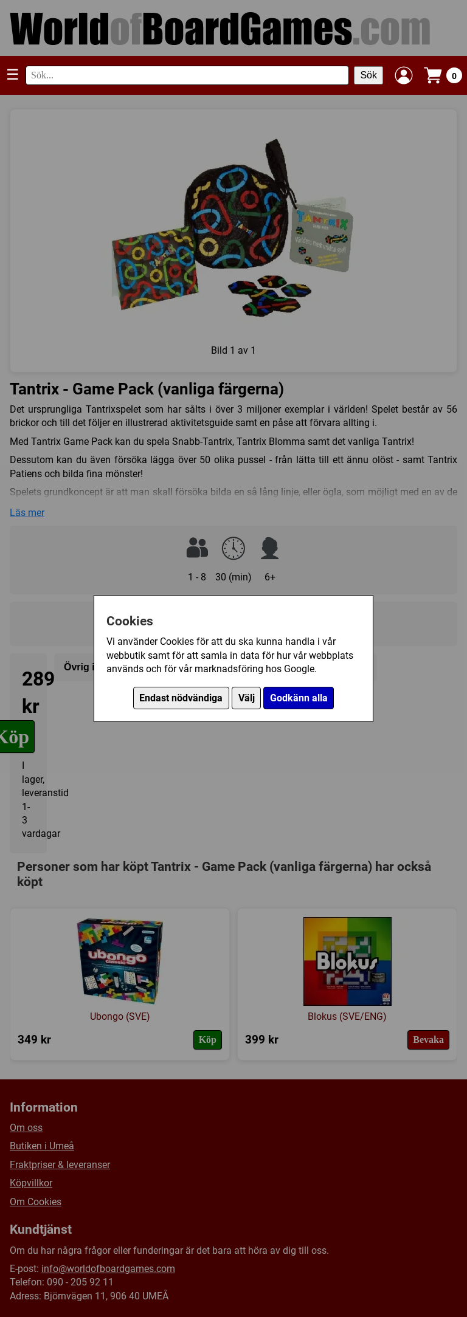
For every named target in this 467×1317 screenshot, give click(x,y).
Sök (368, 75)
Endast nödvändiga (181, 698)
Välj (246, 698)
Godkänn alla (299, 698)
